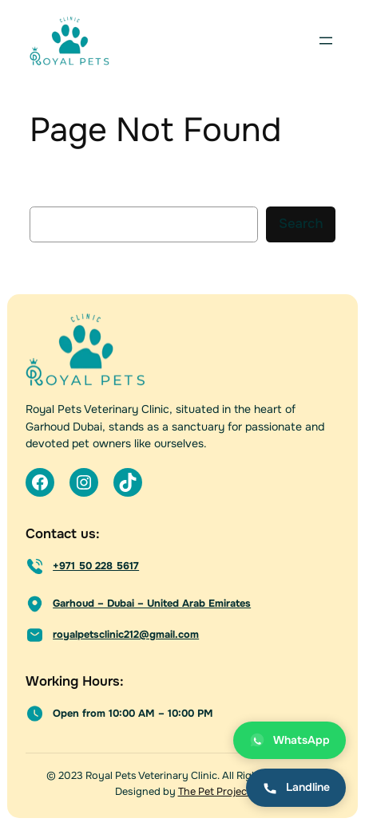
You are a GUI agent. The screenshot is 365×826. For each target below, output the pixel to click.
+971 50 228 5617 (96, 566)
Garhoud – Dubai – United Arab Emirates (152, 603)
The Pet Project (214, 791)
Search (301, 223)
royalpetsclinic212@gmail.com (126, 634)
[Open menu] (325, 40)
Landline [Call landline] (296, 788)
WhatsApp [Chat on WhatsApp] (289, 740)
